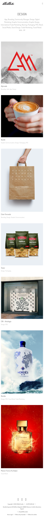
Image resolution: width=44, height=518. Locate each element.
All (24, 30)
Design (32, 19)
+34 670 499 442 (30, 504)
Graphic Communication (20, 22)
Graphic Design (34, 22)
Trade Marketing (26, 27)
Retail (41, 25)
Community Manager (22, 19)
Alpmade (4, 86)
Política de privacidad (20, 514)
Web (20, 30)
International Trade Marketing (11, 25)
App (5, 19)
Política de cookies (32, 514)
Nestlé (3, 140)
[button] (43, 3)
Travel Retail (37, 27)
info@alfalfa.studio (23, 512)
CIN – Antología (6, 321)
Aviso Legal (10, 514)
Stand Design (16, 27)
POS (36, 25)
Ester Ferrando (6, 214)
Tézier (3, 268)
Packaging (31, 25)
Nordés (3, 396)
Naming (24, 25)
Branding (11, 19)
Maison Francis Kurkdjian (9, 471)
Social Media (6, 27)
